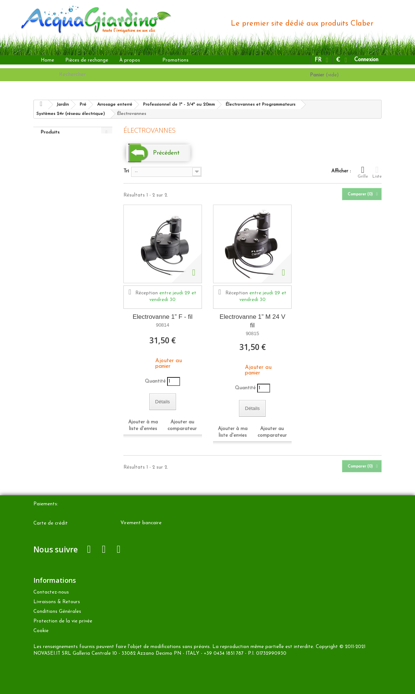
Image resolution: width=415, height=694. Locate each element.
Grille (363, 172)
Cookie (41, 630)
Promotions (175, 60)
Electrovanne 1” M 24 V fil (252, 321)
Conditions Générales (57, 611)
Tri (126, 171)
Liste (377, 172)
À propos (129, 60)
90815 (252, 333)
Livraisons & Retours (56, 601)
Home (47, 60)
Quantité (155, 381)
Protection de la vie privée (62, 621)
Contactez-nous (51, 592)
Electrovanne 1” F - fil (163, 316)
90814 (162, 325)
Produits (50, 132)
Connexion (366, 60)
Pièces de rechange (86, 60)
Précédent (166, 153)
